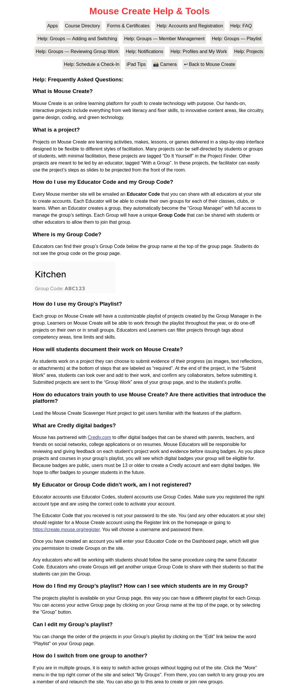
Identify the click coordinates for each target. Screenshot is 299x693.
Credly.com (99, 437)
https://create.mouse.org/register (66, 529)
